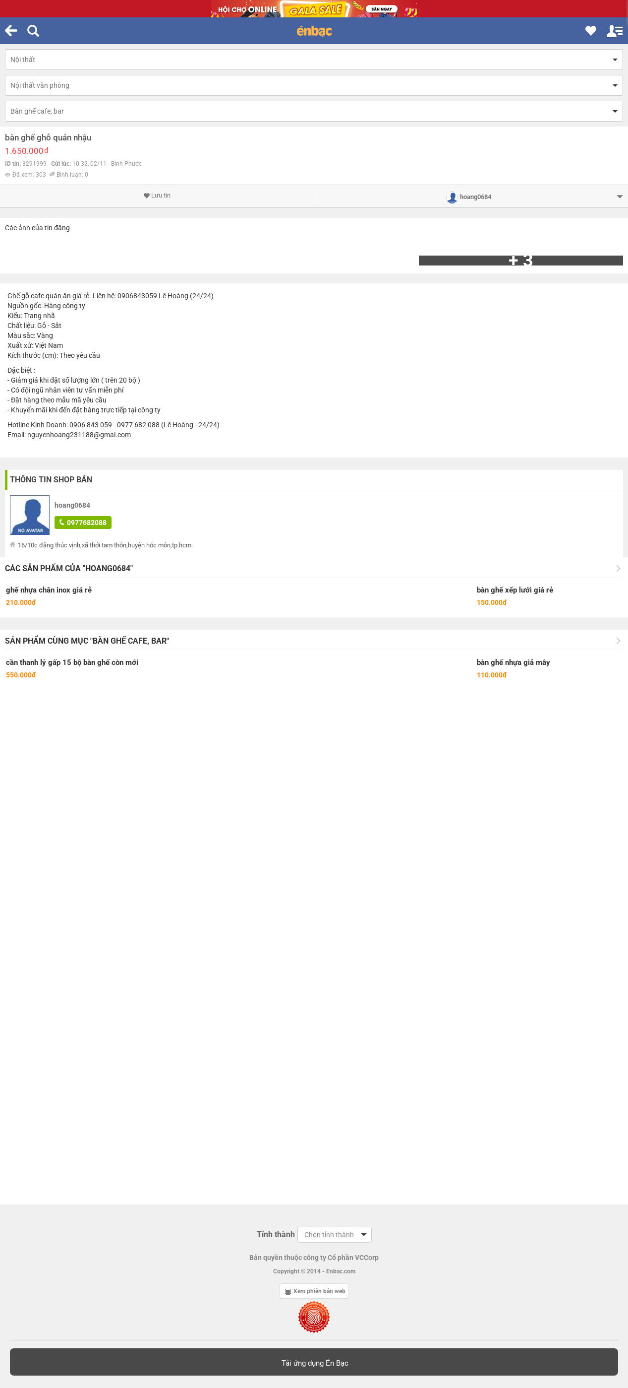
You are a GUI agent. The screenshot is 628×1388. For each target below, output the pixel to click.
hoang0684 (72, 505)
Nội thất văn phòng (39, 85)
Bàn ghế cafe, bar (37, 111)
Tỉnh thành (276, 1234)
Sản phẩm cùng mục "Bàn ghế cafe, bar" (87, 641)
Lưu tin (157, 195)
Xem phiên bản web (315, 1291)
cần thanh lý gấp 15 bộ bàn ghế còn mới (72, 662)
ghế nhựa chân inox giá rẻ (49, 590)
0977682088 (83, 523)
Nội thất (22, 60)
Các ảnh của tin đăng (37, 228)
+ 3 (521, 260)
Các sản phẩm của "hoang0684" (69, 568)
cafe (37, 296)
